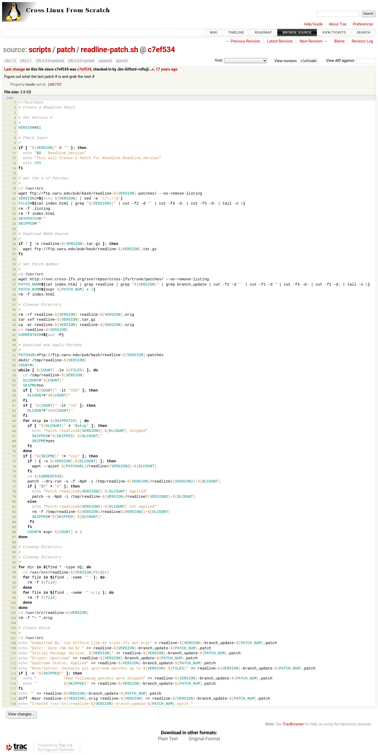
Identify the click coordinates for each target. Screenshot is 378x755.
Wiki (213, 32)
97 (14, 588)
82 (14, 512)
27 (14, 234)
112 (13, 664)
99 (14, 598)
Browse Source (297, 32)
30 (14, 249)
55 (14, 376)
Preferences (363, 24)
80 (14, 502)
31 (14, 254)
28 (14, 240)
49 (14, 345)
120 (13, 704)
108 (13, 644)
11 (14, 154)
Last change (14, 69)
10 (14, 149)
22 (14, 209)
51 (14, 356)
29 (14, 245)
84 (14, 522)
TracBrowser (293, 724)
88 (14, 543)
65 (14, 427)
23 (14, 214)
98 (14, 593)
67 (14, 436)
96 (14, 583)
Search (363, 32)
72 (14, 462)
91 (14, 558)
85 (14, 527)
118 (13, 694)
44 (14, 320)
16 (14, 179)
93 (14, 568)
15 (14, 174)
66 (14, 431)
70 (14, 452)
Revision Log (362, 41)
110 (13, 654)
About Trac (338, 24)
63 (14, 416)
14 (14, 169)
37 (14, 285)
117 (13, 689)
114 (13, 674)
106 (13, 633)
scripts (40, 49)
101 (13, 608)
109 (13, 649)
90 (14, 553)
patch (66, 49)
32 (14, 260)
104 (13, 623)
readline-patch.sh (109, 49)
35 (14, 275)
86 (14, 532)
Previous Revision (245, 41)
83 (14, 517)
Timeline (236, 32)
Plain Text (168, 739)
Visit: (219, 60)
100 (13, 603)
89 (14, 548)
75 (14, 477)
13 (14, 164)
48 (14, 340)
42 (14, 310)
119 (13, 699)
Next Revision (311, 41)
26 (14, 229)
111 (13, 659)
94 (14, 573)
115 (13, 679)
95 (14, 578)
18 (14, 189)
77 (14, 487)
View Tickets (334, 32)
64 (14, 421)
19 (14, 194)
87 (14, 537)
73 (14, 467)
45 (14, 325)
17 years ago (166, 69)
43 (14, 315)
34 (14, 270)
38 (14, 290)
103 (13, 618)
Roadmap (263, 32)
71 (14, 457)
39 (14, 295)
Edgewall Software (58, 750)
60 (14, 401)
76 (14, 482)
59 (14, 396)
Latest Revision (280, 41)
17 (14, 184)
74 (14, 472)
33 (14, 265)
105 (13, 628)
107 (13, 639)
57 (14, 386)
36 (14, 280)
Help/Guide (313, 24)
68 (14, 441)
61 (14, 406)
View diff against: (351, 60)
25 (14, 224)
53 (14, 366)
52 (14, 361)
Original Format (204, 739)
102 (13, 613)
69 (14, 447)
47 (14, 336)
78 (14, 492)
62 (14, 411)
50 (14, 351)
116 (13, 684)
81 (14, 507)
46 (14, 330)
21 (14, 204)
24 (14, 219)
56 (14, 381)
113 (13, 669)
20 (14, 199)
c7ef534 (161, 49)
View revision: (286, 60)
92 (14, 563)
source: (15, 49)
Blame (339, 41)
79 (14, 497)
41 (14, 305)
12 (14, 158)
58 (14, 391)
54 (14, 371)
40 (14, 300)
